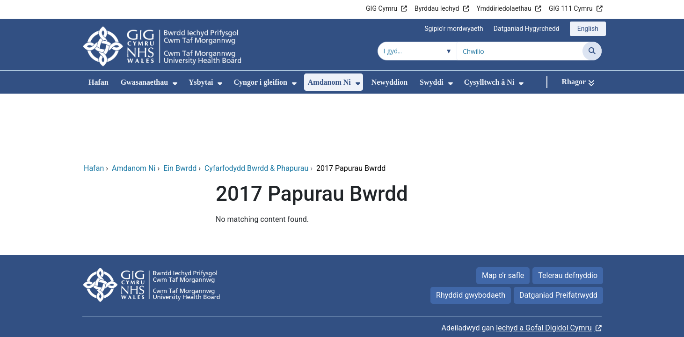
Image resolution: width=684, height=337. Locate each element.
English (587, 28)
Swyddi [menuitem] (432, 82)
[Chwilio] (592, 51)
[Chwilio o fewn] (417, 51)
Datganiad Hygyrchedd (527, 28)
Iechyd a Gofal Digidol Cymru (544, 266)
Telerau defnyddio (567, 213)
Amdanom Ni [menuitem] (329, 82)
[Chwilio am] (520, 51)
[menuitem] (175, 83)
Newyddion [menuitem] (389, 82)
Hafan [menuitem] (98, 82)
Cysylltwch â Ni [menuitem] (489, 82)
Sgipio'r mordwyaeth (453, 28)
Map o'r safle (503, 213)
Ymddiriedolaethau (504, 8)
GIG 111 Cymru (571, 8)
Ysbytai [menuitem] (201, 82)
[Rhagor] (578, 82)
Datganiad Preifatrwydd (558, 233)
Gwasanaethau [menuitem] (144, 82)
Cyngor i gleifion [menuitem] (260, 82)
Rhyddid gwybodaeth (470, 233)
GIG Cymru (381, 8)
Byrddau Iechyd (437, 8)
